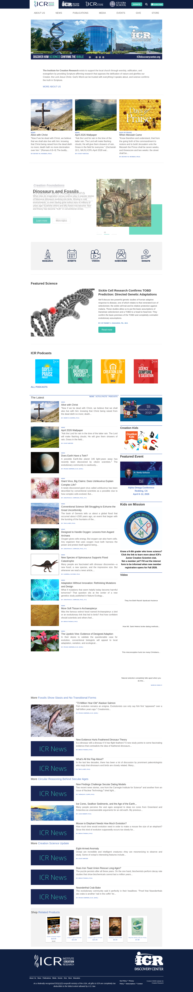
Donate (136, 4)
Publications (80, 13)
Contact (140, 983)
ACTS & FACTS (101, 397)
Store (155, 13)
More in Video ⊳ (156, 685)
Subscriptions (130, 983)
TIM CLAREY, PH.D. (69, 523)
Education (76, 978)
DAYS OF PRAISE (125, 132)
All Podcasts (39, 387)
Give (138, 13)
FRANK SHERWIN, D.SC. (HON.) (73, 468)
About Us (39, 13)
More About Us (52, 86)
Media (102, 13)
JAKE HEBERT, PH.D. (85, 814)
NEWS (33, 132)
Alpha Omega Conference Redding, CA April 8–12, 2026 (141, 491)
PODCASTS (113, 397)
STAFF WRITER (68, 443)
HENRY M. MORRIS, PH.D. (71, 418)
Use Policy (123, 981)
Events (121, 13)
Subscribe (157, 4)
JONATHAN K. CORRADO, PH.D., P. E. (75, 497)
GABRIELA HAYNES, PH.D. (72, 574)
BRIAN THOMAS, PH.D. (71, 621)
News (59, 13)
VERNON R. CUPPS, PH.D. (87, 794)
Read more (107, 330)
